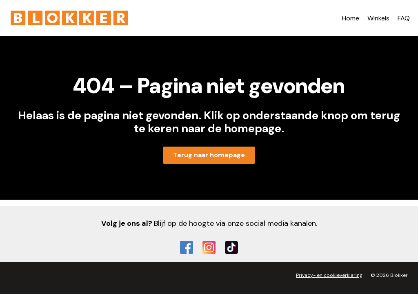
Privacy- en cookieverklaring (329, 275)
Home (350, 18)
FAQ (404, 18)
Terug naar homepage (209, 155)
